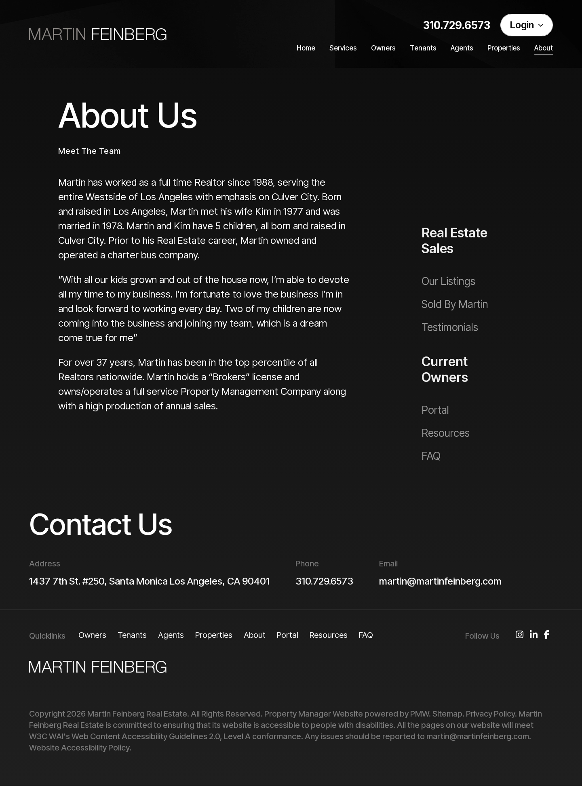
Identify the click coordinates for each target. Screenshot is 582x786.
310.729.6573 (456, 25)
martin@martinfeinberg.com (440, 581)
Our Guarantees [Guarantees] (457, 198)
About (255, 635)
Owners (92, 635)
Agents (462, 48)
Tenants (132, 635)
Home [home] (306, 48)
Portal (287, 635)
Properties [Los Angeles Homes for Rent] (503, 48)
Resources (329, 635)
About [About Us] (543, 48)
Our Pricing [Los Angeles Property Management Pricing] (447, 175)
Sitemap (447, 714)
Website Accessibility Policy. (80, 747)
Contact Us (100, 524)
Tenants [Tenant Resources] (423, 48)
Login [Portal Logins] (527, 25)
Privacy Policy (490, 714)
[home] (98, 34)
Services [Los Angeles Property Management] (343, 48)
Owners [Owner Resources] (383, 48)
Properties (213, 635)
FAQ (366, 635)
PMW (419, 714)
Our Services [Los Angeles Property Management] (450, 152)
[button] (519, 638)
